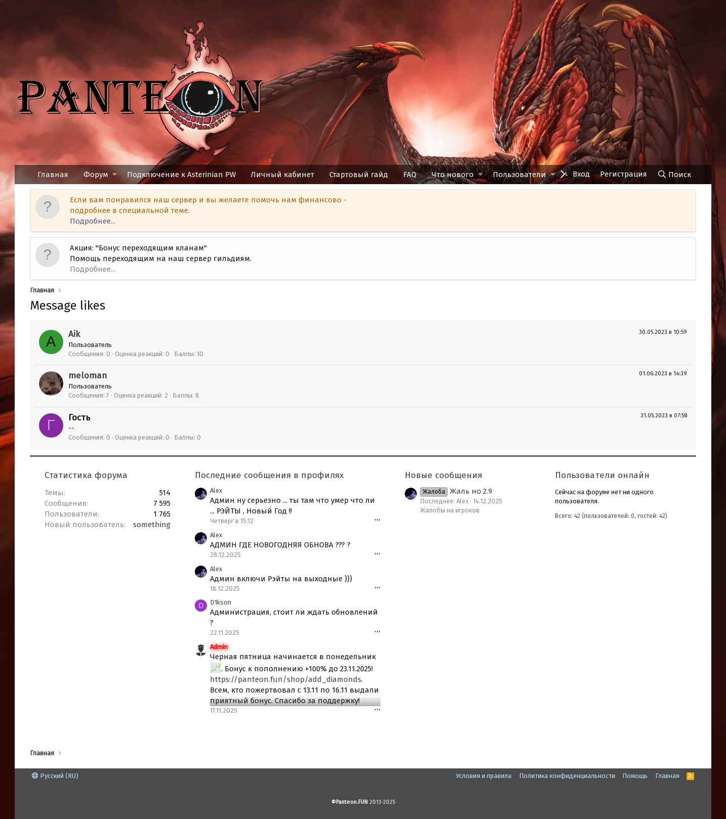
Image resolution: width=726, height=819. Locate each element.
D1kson (220, 602)
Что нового (453, 174)
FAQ (409, 174)
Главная (52, 174)
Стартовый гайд (358, 174)
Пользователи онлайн (602, 475)
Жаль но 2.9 (456, 491)
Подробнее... (92, 221)
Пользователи (519, 174)
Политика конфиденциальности (567, 776)
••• (377, 520)
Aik (74, 334)
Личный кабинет (282, 174)
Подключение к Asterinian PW (181, 174)
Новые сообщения (443, 475)
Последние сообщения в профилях (269, 475)
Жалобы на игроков (450, 510)
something (151, 524)
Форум (95, 174)
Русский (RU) (55, 776)
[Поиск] (674, 174)
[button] (114, 174)
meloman (87, 375)
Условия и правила (483, 776)
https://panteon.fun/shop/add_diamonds (285, 679)
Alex (216, 490)
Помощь (635, 776)
